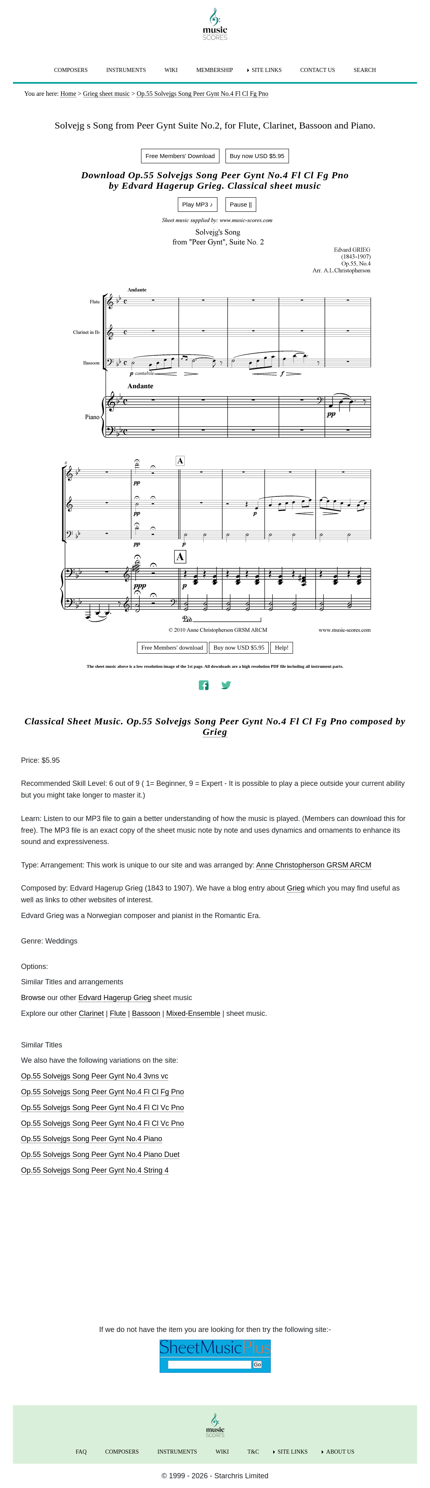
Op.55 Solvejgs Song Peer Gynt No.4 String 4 (95, 1170)
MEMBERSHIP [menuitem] (214, 70)
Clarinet (91, 1013)
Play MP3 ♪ (197, 204)
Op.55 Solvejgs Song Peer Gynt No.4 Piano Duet (100, 1154)
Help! (282, 647)
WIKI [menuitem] (171, 70)
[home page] (215, 24)
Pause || (241, 204)
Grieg (215, 731)
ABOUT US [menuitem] (340, 1452)
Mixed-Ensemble (193, 1013)
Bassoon (146, 1013)
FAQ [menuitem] (81, 1452)
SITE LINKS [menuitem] (267, 70)
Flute (118, 1013)
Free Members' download (172, 647)
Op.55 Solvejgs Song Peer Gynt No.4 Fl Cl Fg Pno (102, 1092)
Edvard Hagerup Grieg (114, 998)
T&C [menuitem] (253, 1452)
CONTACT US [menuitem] (317, 70)
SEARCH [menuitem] (365, 70)
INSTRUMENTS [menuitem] (126, 70)
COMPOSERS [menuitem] (71, 70)
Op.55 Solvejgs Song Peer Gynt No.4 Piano (91, 1139)
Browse (33, 998)
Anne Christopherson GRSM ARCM (313, 865)
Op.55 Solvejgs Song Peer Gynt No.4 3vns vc (94, 1076)
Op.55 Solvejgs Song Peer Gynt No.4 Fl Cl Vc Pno (102, 1108)
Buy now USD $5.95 (257, 155)
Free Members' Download (180, 155)
